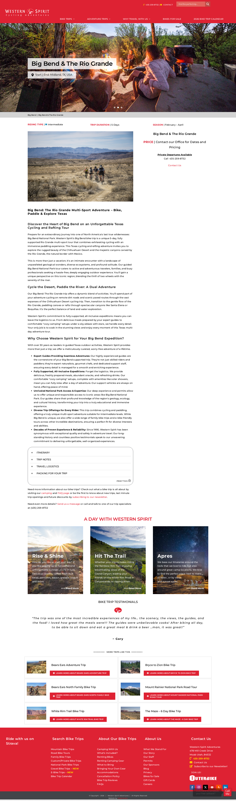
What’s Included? (107, 753)
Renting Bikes (105, 756)
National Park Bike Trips (65, 764)
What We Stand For (154, 749)
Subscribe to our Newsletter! (208, 766)
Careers (147, 784)
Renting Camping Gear (110, 760)
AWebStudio (123, 798)
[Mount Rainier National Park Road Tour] (130, 684)
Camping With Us (107, 749)
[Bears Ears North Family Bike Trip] (36, 684)
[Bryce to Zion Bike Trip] (130, 662)
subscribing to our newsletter (90, 497)
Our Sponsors (151, 764)
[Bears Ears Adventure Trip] (36, 662)
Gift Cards (149, 780)
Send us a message (68, 503)
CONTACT (168, 5)
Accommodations (107, 772)
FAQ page (63, 493)
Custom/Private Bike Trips (66, 760)
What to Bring (105, 764)
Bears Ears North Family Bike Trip (73, 687)
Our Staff (148, 756)
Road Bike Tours (60, 753)
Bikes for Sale (151, 776)
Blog (146, 768)
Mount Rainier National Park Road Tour (171, 687)
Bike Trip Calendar (61, 776)
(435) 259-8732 (39, 507)
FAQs (100, 784)
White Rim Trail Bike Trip (67, 711)
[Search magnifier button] (207, 4)
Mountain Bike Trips (62, 749)
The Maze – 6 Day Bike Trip (163, 711)
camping (46, 493)
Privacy (147, 772)
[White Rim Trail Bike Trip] (36, 708)
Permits (148, 760)
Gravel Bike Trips (60, 768)
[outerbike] (203, 776)
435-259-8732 (152, 5)
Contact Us (174, 165)
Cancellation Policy (108, 776)
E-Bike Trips (58, 772)
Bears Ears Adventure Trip (68, 665)
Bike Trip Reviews (107, 780)
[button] (80, 452)
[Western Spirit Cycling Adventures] (27, 9)
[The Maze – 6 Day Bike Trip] (130, 708)
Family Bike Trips (61, 756)
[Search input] (191, 4)
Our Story (149, 753)
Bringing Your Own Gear (111, 768)
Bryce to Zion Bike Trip (160, 665)
